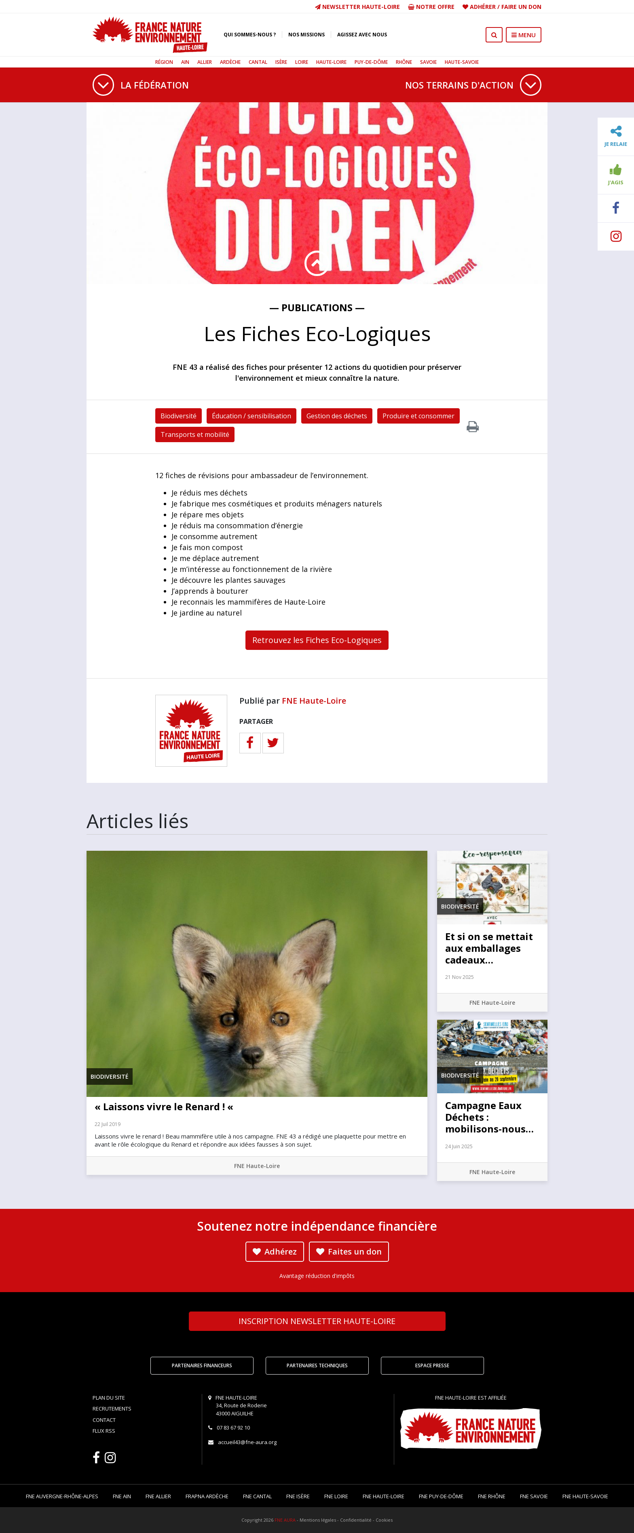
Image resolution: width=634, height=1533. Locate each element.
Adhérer (483, 7)
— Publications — (317, 307)
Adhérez (275, 1251)
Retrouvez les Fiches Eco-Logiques (317, 640)
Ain (185, 62)
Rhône (404, 62)
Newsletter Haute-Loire (357, 7)
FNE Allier (158, 1496)
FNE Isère (298, 1496)
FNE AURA (285, 1520)
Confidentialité (356, 1520)
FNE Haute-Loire (314, 700)
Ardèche (230, 62)
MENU (523, 35)
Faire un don (521, 7)
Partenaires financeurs (202, 1365)
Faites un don (349, 1251)
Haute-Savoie (462, 62)
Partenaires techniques (317, 1365)
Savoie (428, 62)
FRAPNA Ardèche (207, 1496)
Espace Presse (432, 1365)
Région (164, 62)
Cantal (258, 62)
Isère (281, 62)
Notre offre (431, 7)
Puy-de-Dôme (371, 62)
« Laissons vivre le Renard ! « (165, 1106)
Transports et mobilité (195, 434)
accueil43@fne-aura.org (247, 1442)
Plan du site (109, 1397)
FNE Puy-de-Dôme (441, 1496)
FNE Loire (336, 1496)
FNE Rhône (491, 1496)
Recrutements (112, 1408)
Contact (104, 1419)
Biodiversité (179, 415)
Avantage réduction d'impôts (317, 1276)
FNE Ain (122, 1496)
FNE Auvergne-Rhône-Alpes (62, 1496)
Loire (301, 62)
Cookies (384, 1520)
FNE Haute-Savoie (585, 1496)
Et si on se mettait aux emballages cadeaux (489, 948)
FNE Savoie (534, 1496)
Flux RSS (104, 1430)
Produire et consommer (418, 415)
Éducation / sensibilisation (251, 415)
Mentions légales (318, 1520)
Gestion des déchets (336, 415)
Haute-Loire (331, 62)
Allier (204, 62)
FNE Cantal (257, 1496)
